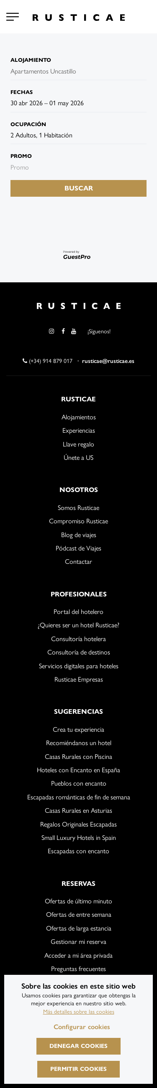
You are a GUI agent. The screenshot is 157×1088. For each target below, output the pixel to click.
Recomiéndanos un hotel (78, 743)
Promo (21, 156)
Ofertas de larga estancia (78, 928)
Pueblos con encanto (78, 783)
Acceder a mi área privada (78, 955)
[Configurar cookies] (12, 17)
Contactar (78, 562)
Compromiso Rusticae (78, 521)
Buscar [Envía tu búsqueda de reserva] (78, 188)
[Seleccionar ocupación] (78, 135)
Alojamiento (30, 60)
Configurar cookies (82, 1027)
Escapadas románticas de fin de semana (78, 797)
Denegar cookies (78, 1046)
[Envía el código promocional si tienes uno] (78, 167)
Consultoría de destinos (78, 652)
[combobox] (52, 71)
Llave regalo (78, 444)
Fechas (21, 92)
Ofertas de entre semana (78, 914)
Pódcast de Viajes (78, 548)
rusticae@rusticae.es (108, 361)
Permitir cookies (78, 1069)
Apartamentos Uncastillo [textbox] (43, 71)
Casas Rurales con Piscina (78, 757)
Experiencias (78, 430)
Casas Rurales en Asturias (78, 810)
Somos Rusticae (78, 508)
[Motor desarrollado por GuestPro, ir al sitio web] (78, 255)
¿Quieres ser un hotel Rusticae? (78, 625)
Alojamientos (79, 417)
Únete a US (78, 458)
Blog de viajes (78, 535)
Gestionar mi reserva (78, 942)
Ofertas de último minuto (78, 901)
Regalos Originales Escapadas (78, 824)
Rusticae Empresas (78, 679)
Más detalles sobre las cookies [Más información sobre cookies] (78, 1011)
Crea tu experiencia (78, 729)
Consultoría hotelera (78, 639)
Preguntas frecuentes (78, 969)
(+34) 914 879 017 (47, 361)
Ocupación (28, 124)
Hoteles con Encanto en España (78, 770)
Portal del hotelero (78, 612)
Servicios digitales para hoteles (78, 666)
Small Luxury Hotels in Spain (78, 838)
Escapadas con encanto (78, 851)
